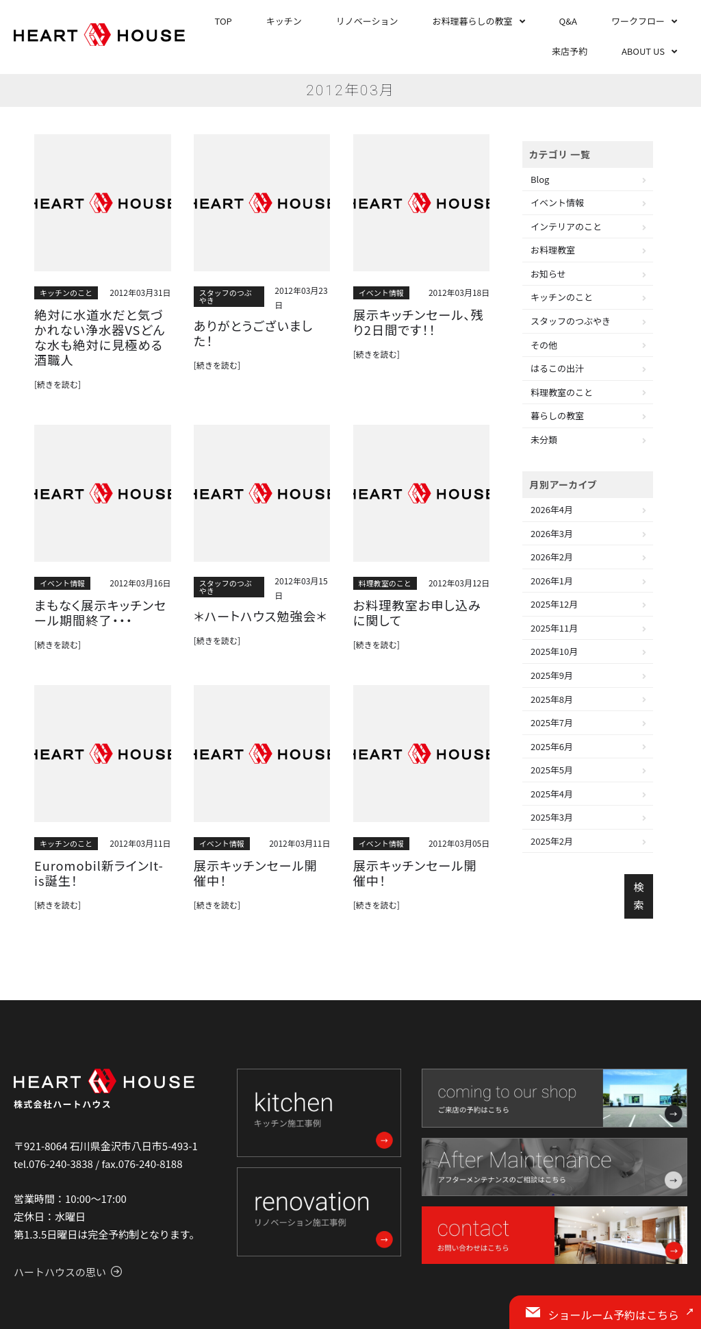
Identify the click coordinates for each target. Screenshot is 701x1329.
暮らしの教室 (557, 415)
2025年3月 (552, 816)
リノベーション (367, 20)
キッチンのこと (66, 292)
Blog (540, 179)
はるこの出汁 (557, 368)
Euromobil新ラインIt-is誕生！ (98, 842)
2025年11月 (554, 627)
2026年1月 (552, 580)
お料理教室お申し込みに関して (417, 587)
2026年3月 (552, 533)
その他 (544, 344)
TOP (223, 20)
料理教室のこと (385, 560)
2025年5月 (552, 769)
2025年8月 (552, 699)
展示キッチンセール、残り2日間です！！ (421, 320)
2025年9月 (552, 675)
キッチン (284, 20)
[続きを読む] (57, 361)
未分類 (544, 439)
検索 (638, 896)
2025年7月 (552, 722)
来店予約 (569, 51)
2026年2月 (552, 556)
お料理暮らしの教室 (473, 20)
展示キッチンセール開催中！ (259, 836)
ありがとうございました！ (251, 325)
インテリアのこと (566, 226)
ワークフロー (638, 20)
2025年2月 (552, 840)
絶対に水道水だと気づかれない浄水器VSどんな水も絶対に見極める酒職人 (99, 326)
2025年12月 (554, 603)
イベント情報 (381, 292)
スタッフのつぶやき (225, 296)
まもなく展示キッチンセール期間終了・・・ (100, 587)
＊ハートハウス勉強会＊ (249, 592)
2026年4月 (552, 509)
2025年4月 (552, 793)
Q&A (568, 20)
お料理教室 (553, 249)
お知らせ (548, 273)
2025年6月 (552, 746)
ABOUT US (643, 51)
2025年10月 (554, 651)
